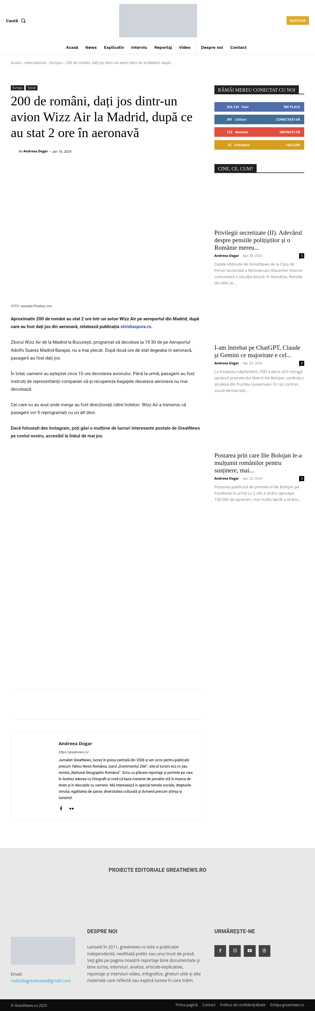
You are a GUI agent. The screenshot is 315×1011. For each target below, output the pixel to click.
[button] (17, 20)
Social (31, 87)
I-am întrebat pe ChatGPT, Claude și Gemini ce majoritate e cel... (257, 351)
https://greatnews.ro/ (74, 752)
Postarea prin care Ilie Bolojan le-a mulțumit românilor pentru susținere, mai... (258, 463)
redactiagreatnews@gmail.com (41, 980)
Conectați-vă (288, 119)
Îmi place (292, 106)
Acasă (15, 62)
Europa (56, 62)
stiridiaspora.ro (135, 326)
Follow (293, 145)
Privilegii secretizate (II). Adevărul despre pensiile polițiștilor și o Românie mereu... (258, 240)
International (35, 62)
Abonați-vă (289, 132)
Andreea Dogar (35, 151)
